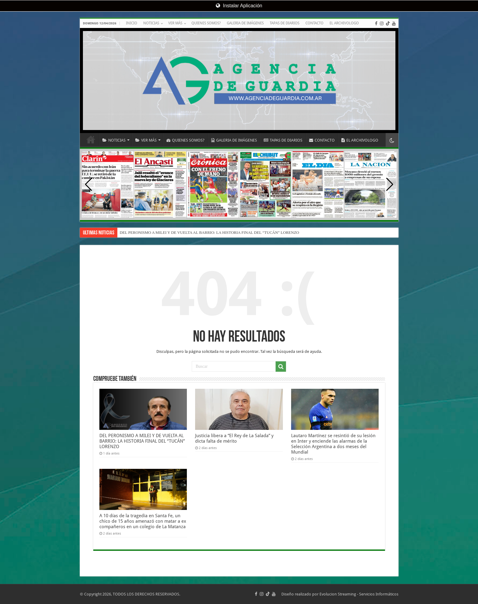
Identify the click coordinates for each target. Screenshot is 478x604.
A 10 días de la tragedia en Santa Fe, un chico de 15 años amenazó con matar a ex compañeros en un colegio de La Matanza (142, 521)
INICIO (131, 23)
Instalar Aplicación (239, 5)
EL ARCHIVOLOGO (344, 23)
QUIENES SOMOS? (206, 23)
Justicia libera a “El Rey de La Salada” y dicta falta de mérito (234, 438)
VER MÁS (175, 23)
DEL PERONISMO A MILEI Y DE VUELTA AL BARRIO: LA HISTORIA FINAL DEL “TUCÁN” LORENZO (209, 232)
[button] (390, 184)
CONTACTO (314, 23)
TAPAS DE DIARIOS (284, 23)
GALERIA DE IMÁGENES (245, 23)
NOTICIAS (151, 23)
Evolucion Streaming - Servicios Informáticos (358, 594)
